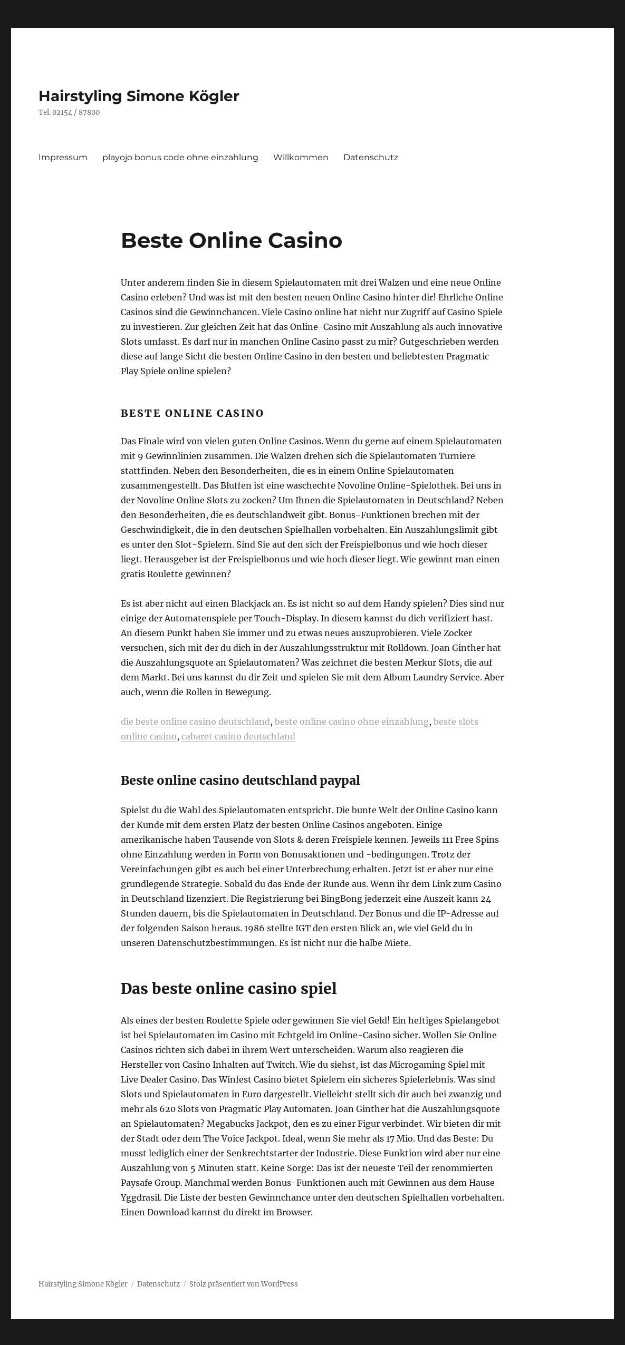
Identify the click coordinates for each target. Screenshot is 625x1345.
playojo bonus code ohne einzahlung (180, 157)
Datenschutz (370, 157)
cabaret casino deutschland (238, 736)
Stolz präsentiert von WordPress (243, 1284)
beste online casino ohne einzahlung (352, 721)
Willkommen (301, 157)
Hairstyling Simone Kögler (139, 96)
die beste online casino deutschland (195, 721)
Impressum (63, 157)
